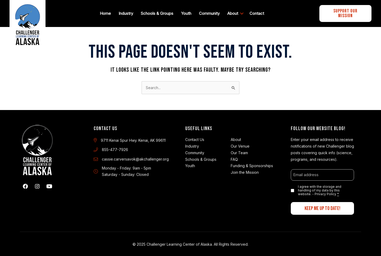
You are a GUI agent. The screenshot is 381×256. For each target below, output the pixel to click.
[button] (25, 185)
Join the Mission (245, 171)
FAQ (234, 158)
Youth (187, 12)
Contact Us (194, 138)
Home (106, 12)
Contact (258, 12)
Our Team (239, 151)
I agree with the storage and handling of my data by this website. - (319, 189)
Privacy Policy (325, 193)
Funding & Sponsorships (252, 164)
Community (210, 12)
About (233, 12)
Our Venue (240, 145)
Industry (127, 12)
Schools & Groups (158, 12)
